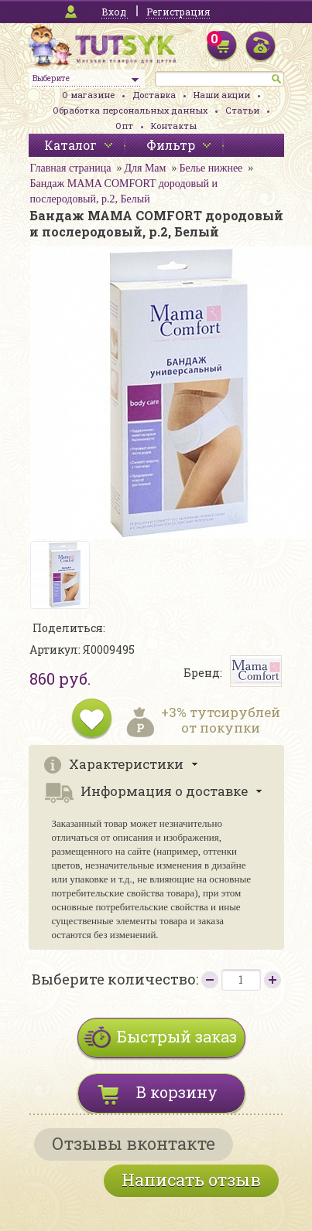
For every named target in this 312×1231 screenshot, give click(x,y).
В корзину (177, 1092)
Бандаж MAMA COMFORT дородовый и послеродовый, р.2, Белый (124, 191)
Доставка (154, 94)
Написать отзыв (191, 1179)
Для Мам (145, 168)
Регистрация (178, 11)
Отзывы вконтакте (133, 1143)
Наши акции (222, 94)
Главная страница (70, 168)
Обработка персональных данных (130, 110)
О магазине (88, 94)
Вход (113, 11)
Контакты (174, 125)
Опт (124, 125)
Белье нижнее (210, 168)
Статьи (242, 110)
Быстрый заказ (177, 1036)
